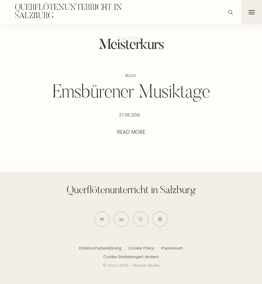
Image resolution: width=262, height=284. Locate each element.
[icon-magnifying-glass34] (230, 12)
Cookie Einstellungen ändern (131, 256)
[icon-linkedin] (121, 219)
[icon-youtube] (102, 219)
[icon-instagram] (140, 219)
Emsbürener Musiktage (131, 93)
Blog (130, 75)
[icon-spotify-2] (160, 219)
